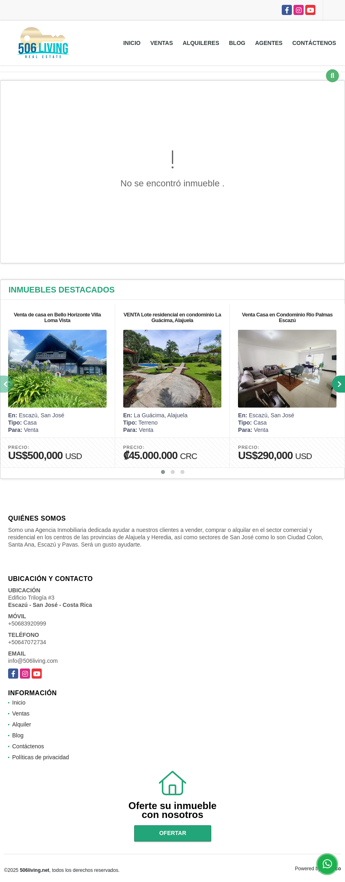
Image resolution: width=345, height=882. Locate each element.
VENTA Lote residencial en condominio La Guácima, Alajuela (172, 317)
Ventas (161, 43)
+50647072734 (27, 642)
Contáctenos (314, 43)
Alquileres (201, 43)
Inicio (132, 43)
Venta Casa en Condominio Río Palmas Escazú (287, 317)
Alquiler (21, 724)
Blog (237, 43)
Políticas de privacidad (40, 757)
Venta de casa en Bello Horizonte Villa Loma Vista (57, 317)
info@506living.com (33, 661)
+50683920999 (27, 623)
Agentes (269, 43)
